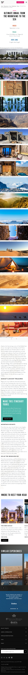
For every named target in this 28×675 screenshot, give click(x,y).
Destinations (6, 6)
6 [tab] (16, 608)
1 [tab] (10, 608)
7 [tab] (17, 608)
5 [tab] (15, 608)
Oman (18, 6)
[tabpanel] (11, 518)
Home (2, 6)
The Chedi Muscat (6, 526)
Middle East (14, 6)
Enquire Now (20, 2)
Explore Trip (7, 582)
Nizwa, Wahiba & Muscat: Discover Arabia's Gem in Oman (11, 577)
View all (4, 540)
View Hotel (4, 537)
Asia (10, 6)
